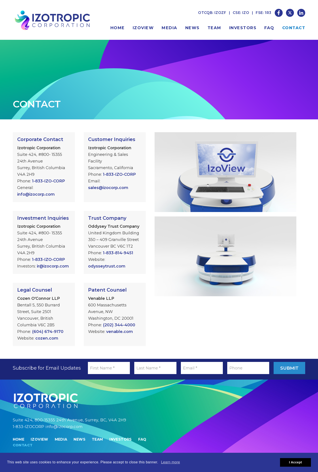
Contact (293, 27)
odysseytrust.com (106, 266)
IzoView (143, 27)
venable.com (119, 331)
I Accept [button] (295, 462)
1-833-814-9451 (118, 252)
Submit (289, 368)
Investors (243, 27)
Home (117, 27)
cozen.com (46, 338)
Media (169, 27)
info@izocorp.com (36, 194)
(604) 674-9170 (47, 331)
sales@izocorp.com (108, 187)
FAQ (269, 27)
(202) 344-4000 (119, 325)
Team (214, 27)
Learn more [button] (170, 462)
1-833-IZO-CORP (48, 181)
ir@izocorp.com (53, 266)
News (192, 27)
